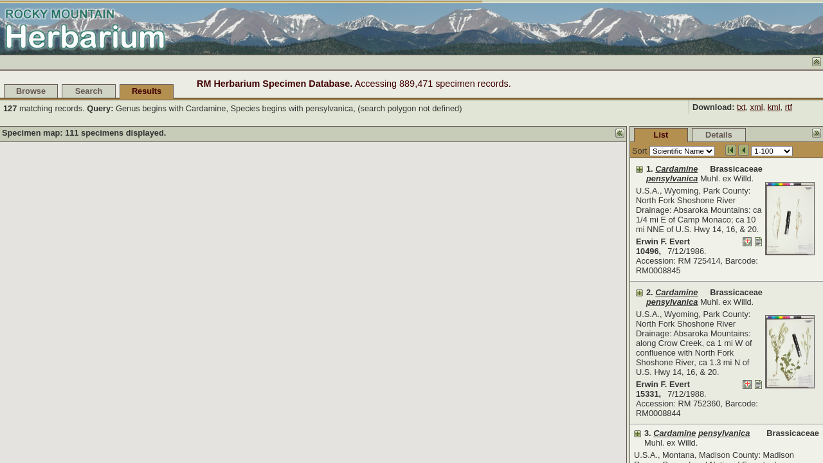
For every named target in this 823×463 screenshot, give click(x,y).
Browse (31, 91)
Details (622, 135)
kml (774, 107)
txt (741, 107)
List (564, 135)
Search (89, 91)
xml (756, 107)
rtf (788, 107)
